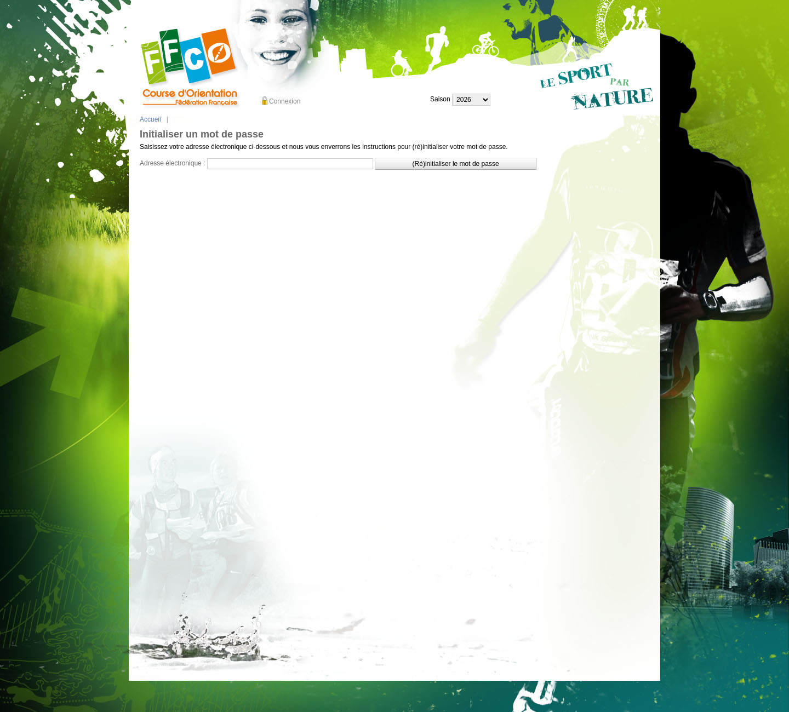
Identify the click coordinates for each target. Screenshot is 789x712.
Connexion (284, 101)
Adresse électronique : (172, 163)
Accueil (150, 119)
